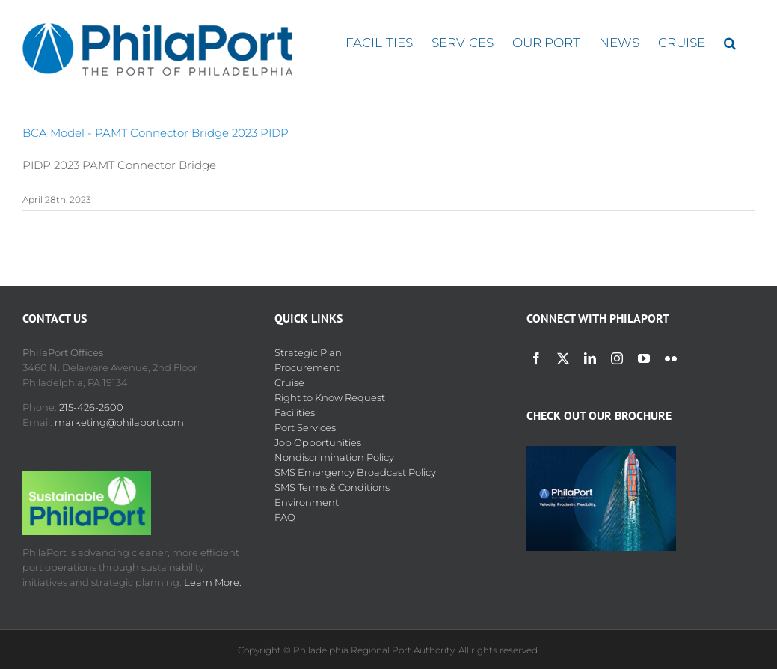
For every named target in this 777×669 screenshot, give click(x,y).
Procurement (307, 367)
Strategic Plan (308, 352)
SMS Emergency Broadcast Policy (355, 472)
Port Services (305, 427)
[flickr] (671, 358)
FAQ (284, 517)
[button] (730, 43)
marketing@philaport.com (119, 422)
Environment (306, 502)
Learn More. (213, 582)
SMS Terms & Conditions (332, 487)
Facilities (294, 412)
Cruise (289, 382)
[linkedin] (590, 358)
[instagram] (617, 358)
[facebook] (536, 358)
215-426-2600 (91, 407)
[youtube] (644, 358)
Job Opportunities (317, 442)
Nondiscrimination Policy (334, 457)
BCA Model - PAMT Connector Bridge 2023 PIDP (155, 133)
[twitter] (563, 358)
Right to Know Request (329, 397)
